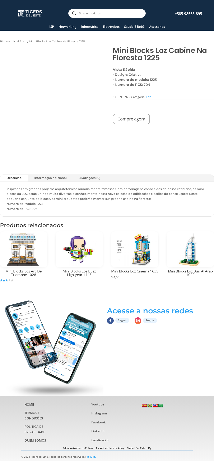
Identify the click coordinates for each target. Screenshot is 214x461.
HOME (29, 404)
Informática (89, 26)
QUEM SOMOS (35, 440)
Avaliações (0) (89, 178)
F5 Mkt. (91, 456)
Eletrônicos (111, 26)
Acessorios (157, 26)
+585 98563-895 (188, 13)
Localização (99, 440)
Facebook (98, 422)
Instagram (99, 413)
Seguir (122, 320)
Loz (24, 41)
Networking (67, 26)
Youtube (97, 404)
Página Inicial (9, 41)
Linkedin (97, 431)
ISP (51, 26)
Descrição (14, 178)
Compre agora (131, 119)
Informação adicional (50, 178)
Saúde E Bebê (134, 26)
